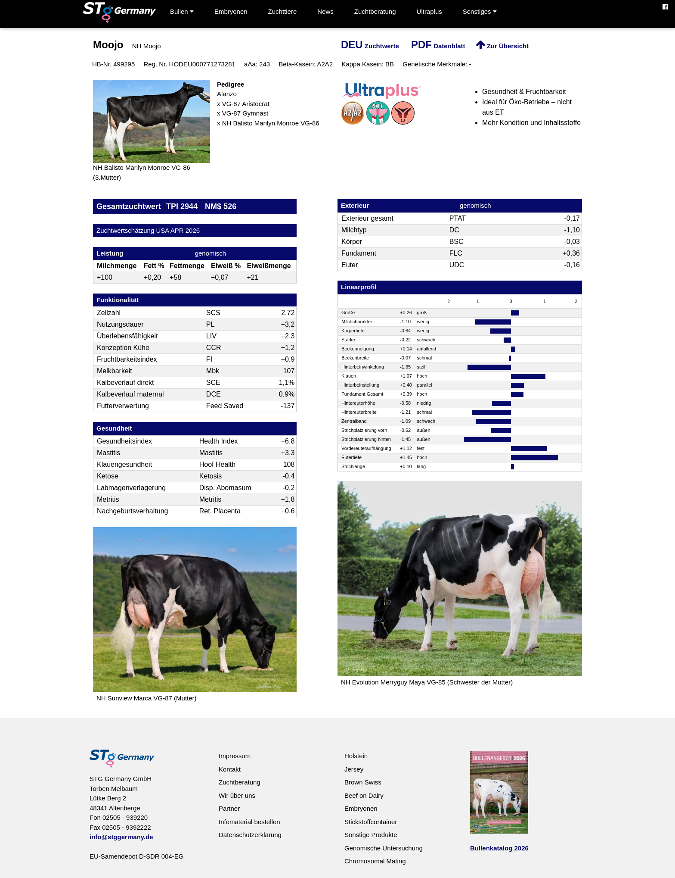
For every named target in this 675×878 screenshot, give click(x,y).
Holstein (356, 755)
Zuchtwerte (370, 46)
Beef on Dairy (364, 795)
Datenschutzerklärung (250, 834)
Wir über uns (237, 795)
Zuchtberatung (375, 11)
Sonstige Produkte (370, 834)
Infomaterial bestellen (249, 821)
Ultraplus (429, 11)
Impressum (235, 755)
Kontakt (230, 769)
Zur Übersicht (502, 46)
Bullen (182, 11)
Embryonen (231, 11)
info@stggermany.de (121, 837)
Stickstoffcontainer (370, 821)
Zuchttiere (282, 11)
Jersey (353, 769)
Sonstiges (480, 11)
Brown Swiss (362, 782)
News (325, 11)
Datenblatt (438, 46)
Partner (229, 808)
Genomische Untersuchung (383, 848)
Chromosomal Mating (375, 861)
